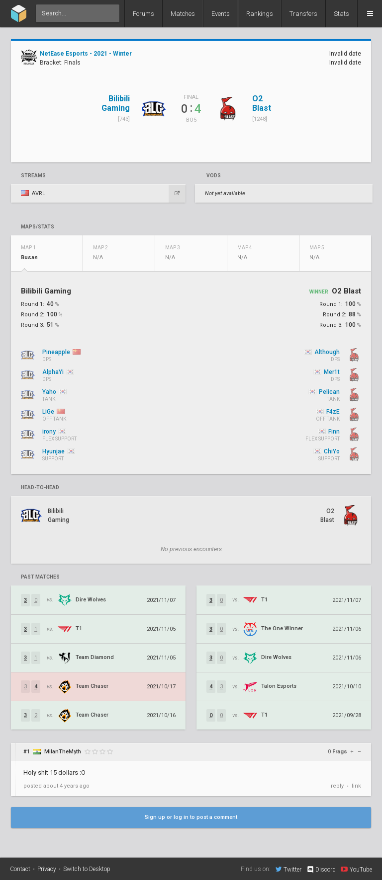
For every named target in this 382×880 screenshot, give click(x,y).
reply (337, 786)
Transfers (303, 13)
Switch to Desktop (86, 869)
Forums (143, 13)
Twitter (288, 869)
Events (220, 13)
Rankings (259, 13)
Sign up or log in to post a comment (191, 817)
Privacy (46, 869)
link (356, 786)
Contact (20, 869)
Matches (183, 13)
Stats (341, 13)
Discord (321, 870)
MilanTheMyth (62, 751)
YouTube (356, 869)
